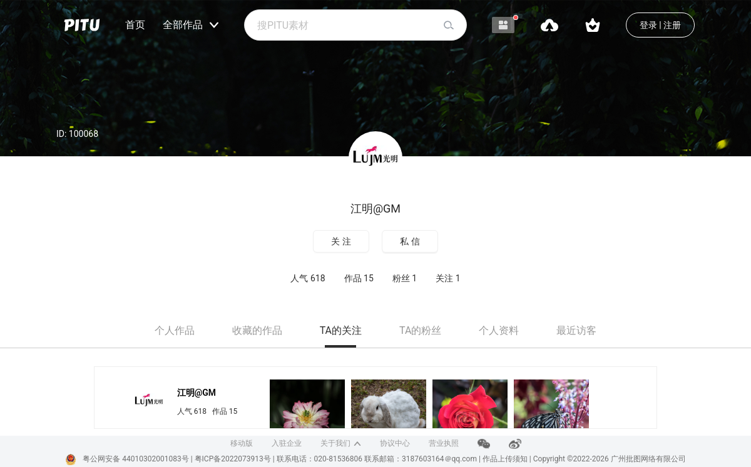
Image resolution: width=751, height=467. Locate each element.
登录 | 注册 (660, 25)
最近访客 (576, 330)
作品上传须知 (505, 458)
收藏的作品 (257, 330)
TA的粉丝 (420, 330)
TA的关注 (341, 330)
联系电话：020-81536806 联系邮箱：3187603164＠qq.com (378, 458)
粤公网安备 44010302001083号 (135, 458)
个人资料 (499, 330)
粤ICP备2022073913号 (233, 458)
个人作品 (175, 330)
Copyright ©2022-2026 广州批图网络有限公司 (609, 458)
